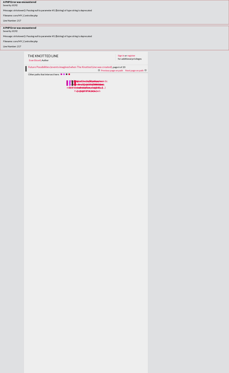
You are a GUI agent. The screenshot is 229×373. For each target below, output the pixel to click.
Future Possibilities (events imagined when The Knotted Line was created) (70, 67)
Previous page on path (112, 70)
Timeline (94, 81)
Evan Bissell (35, 60)
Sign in (121, 55)
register (131, 55)
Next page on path (134, 70)
